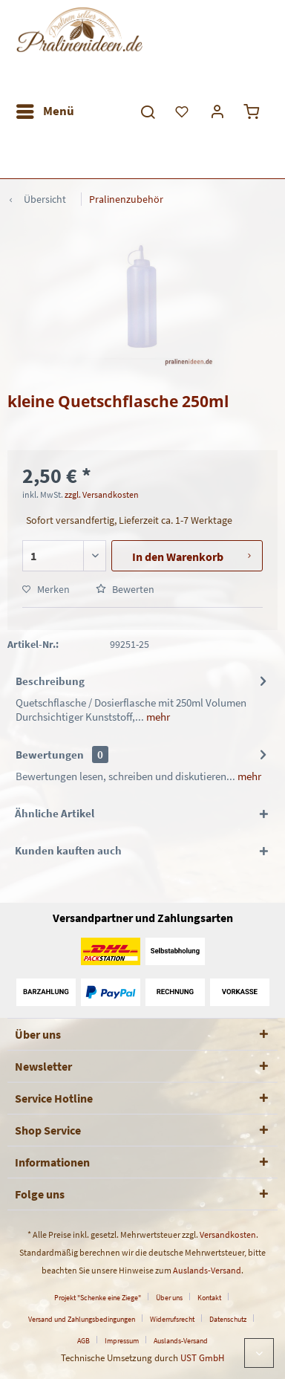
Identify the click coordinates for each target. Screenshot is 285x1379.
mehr (157, 717)
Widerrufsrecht (172, 1319)
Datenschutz (227, 1319)
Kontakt (209, 1297)
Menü (45, 109)
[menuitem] (44, 111)
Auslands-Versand (207, 1270)
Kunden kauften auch (68, 850)
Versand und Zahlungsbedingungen (81, 1319)
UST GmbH (202, 1358)
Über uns (169, 1297)
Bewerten (125, 589)
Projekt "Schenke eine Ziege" (97, 1297)
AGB (83, 1341)
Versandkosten (228, 1234)
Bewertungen (50, 754)
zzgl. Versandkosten (102, 494)
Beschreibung (50, 681)
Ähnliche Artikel (54, 813)
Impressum (122, 1341)
